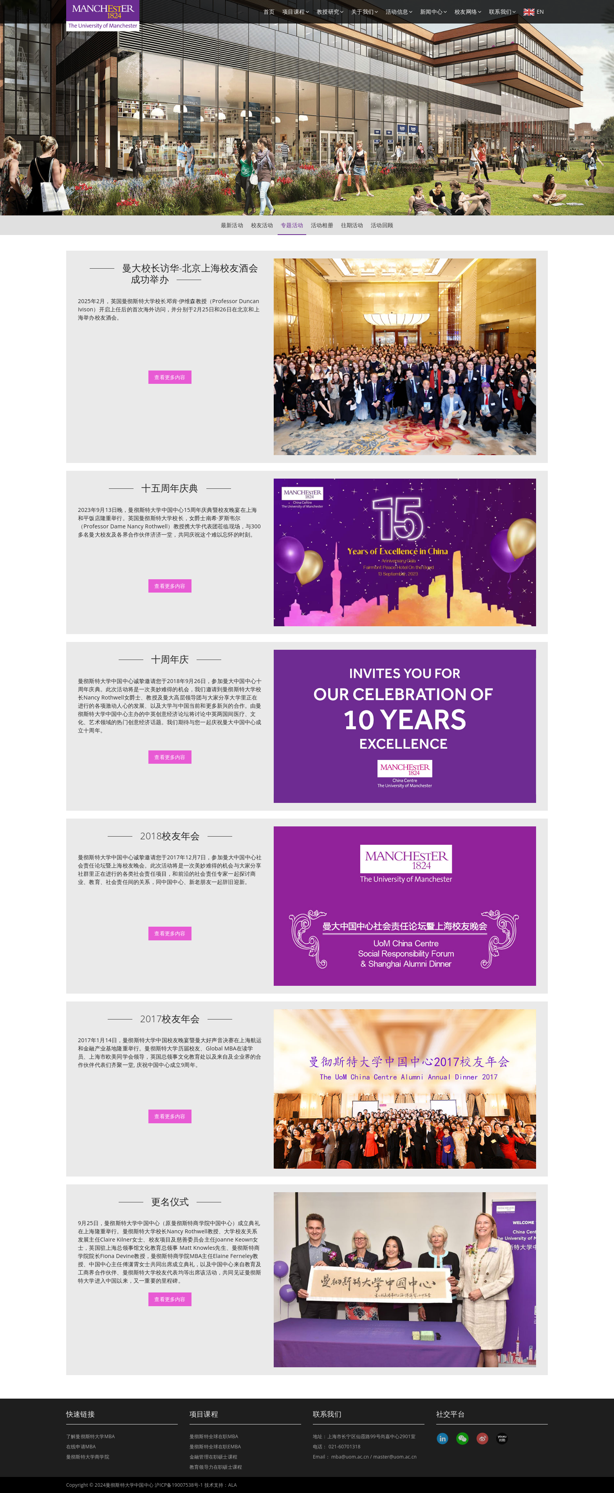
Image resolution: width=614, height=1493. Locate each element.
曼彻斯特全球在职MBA (214, 1436)
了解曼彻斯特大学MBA (90, 1436)
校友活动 (262, 225)
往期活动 (352, 225)
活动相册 (322, 225)
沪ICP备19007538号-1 (179, 1485)
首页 (269, 11)
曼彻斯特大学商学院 (87, 1456)
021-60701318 (345, 1446)
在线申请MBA (81, 1446)
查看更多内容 (169, 377)
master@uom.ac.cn (395, 1456)
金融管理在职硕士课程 (213, 1456)
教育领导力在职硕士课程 (216, 1467)
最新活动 (232, 225)
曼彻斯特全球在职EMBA (215, 1446)
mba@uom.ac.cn (350, 1456)
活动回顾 (382, 225)
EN (534, 12)
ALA (232, 1485)
